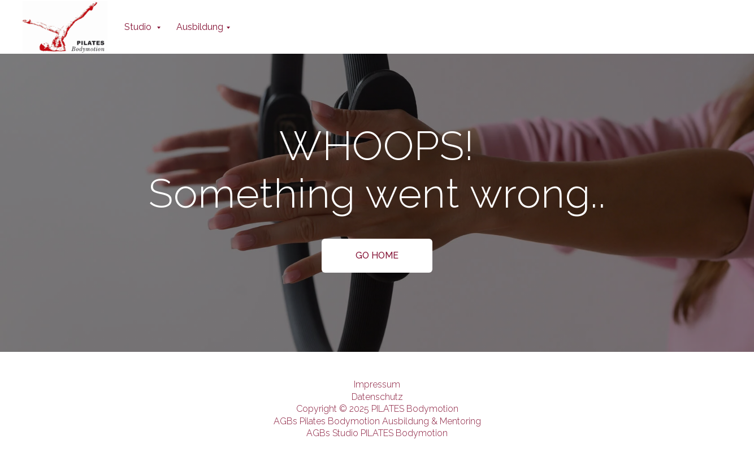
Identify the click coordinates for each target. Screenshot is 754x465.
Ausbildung (199, 26)
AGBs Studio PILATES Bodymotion (377, 433)
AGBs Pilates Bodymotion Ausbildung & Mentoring (377, 421)
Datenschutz (377, 396)
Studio (139, 26)
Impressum (377, 384)
